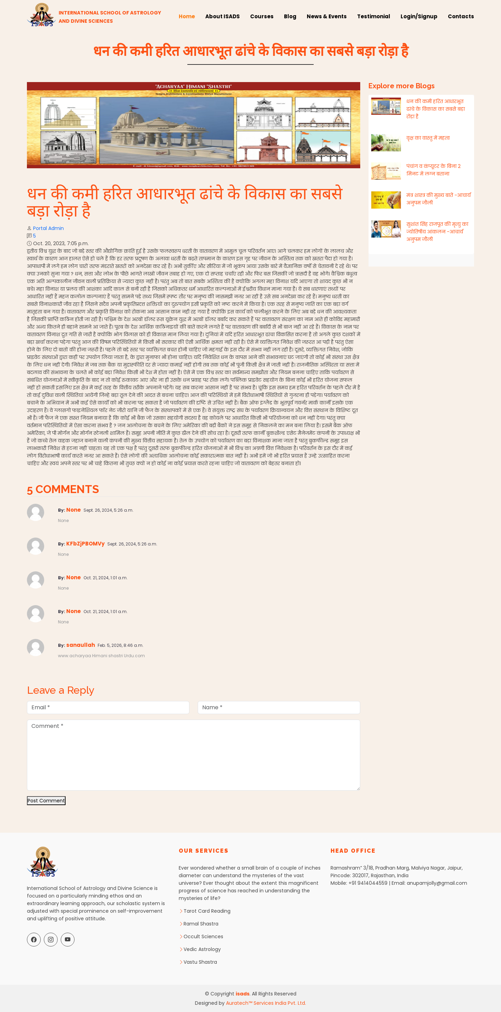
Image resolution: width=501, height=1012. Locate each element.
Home (187, 16)
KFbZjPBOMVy (86, 543)
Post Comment (46, 800)
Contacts (461, 16)
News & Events (327, 16)
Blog (290, 16)
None (74, 509)
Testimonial (373, 16)
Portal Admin (48, 228)
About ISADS (222, 16)
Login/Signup (419, 16)
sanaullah (81, 645)
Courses (262, 16)
